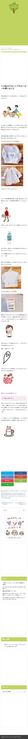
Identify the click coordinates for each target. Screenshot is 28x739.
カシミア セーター (17, 495)
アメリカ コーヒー (8, 495)
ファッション (4, 492)
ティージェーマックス (17, 496)
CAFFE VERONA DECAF (7, 493)
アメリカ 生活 (23, 490)
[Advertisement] (14, 30)
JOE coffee (15, 493)
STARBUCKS (20, 493)
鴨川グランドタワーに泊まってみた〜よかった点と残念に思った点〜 (14, 645)
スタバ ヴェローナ (8, 496)
